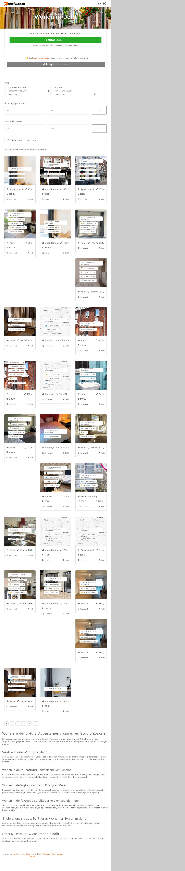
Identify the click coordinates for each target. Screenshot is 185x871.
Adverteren (19, 865)
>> (36, 734)
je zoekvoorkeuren (41, 69)
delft (23, 744)
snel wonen (7, 865)
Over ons (30, 865)
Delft (30, 33)
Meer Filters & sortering (23, 151)
